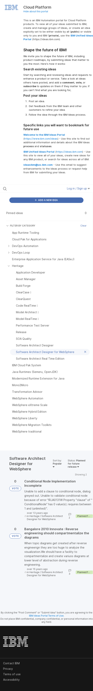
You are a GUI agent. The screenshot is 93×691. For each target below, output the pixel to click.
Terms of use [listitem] (12, 674)
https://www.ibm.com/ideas (41, 138)
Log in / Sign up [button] (78, 188)
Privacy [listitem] (8, 668)
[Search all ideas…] (28, 188)
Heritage (34, 516)
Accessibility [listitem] (11, 679)
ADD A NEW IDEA (46, 200)
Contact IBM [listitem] (11, 663)
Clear (83, 225)
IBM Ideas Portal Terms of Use (46, 615)
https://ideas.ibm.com (69, 151)
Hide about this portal (35, 11)
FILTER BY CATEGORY (20, 225)
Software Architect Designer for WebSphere (45, 518)
